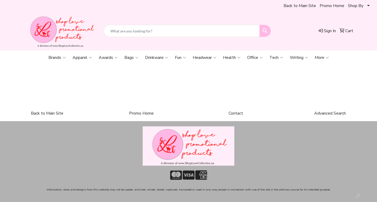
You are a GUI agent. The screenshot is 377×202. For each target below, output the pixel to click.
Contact (236, 113)
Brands (57, 57)
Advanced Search (330, 113)
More (322, 57)
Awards (108, 57)
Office (255, 57)
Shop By (355, 6)
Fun (180, 57)
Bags (131, 57)
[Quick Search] (182, 31)
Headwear (204, 57)
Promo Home (332, 6)
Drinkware (156, 57)
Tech (276, 57)
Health (231, 57)
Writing (299, 57)
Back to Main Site (300, 6)
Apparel (82, 57)
